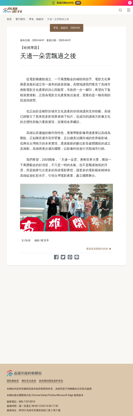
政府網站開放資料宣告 (51, 380)
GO (78, 2)
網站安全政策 (29, 380)
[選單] (128, 10)
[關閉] (130, 3)
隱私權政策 (13, 380)
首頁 (9, 19)
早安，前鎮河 (36, 19)
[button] (120, 10)
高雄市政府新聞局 (24, 372)
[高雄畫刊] (12, 10)
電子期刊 (20, 19)
